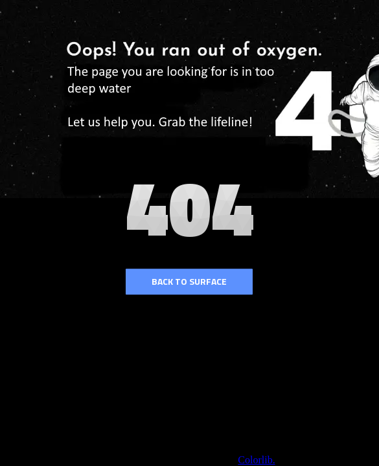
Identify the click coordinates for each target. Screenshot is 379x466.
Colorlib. (256, 459)
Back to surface (189, 281)
